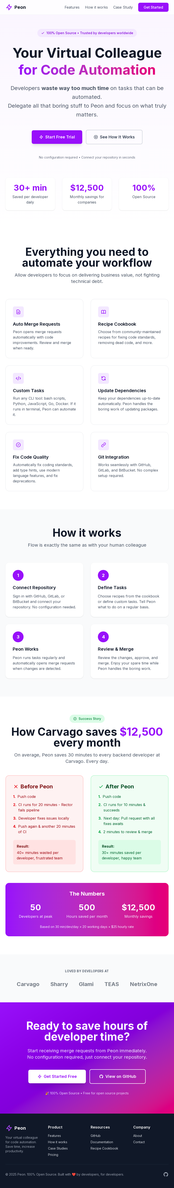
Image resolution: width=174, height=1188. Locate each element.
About (137, 1136)
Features (72, 7)
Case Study (123, 7)
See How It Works (114, 137)
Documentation (102, 1142)
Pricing (53, 1155)
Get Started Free (57, 1076)
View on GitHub (117, 1076)
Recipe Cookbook (104, 1148)
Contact (139, 1142)
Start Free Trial (57, 137)
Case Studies (58, 1148)
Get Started (153, 7)
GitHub (96, 1136)
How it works (96, 7)
